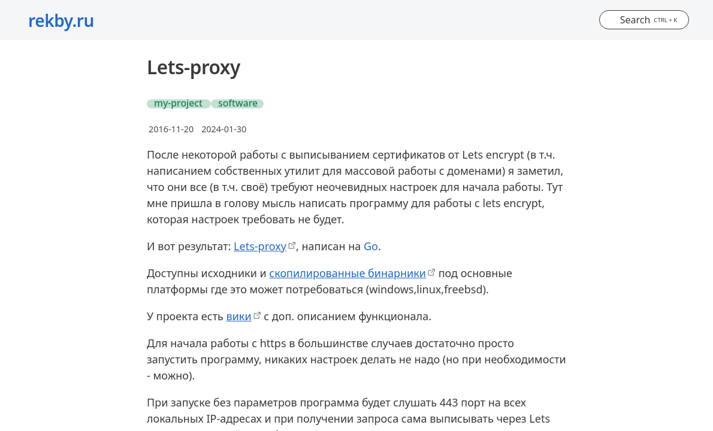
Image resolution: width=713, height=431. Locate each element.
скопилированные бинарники (347, 273)
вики (239, 316)
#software (235, 103)
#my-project (177, 103)
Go (371, 246)
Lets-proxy (260, 246)
